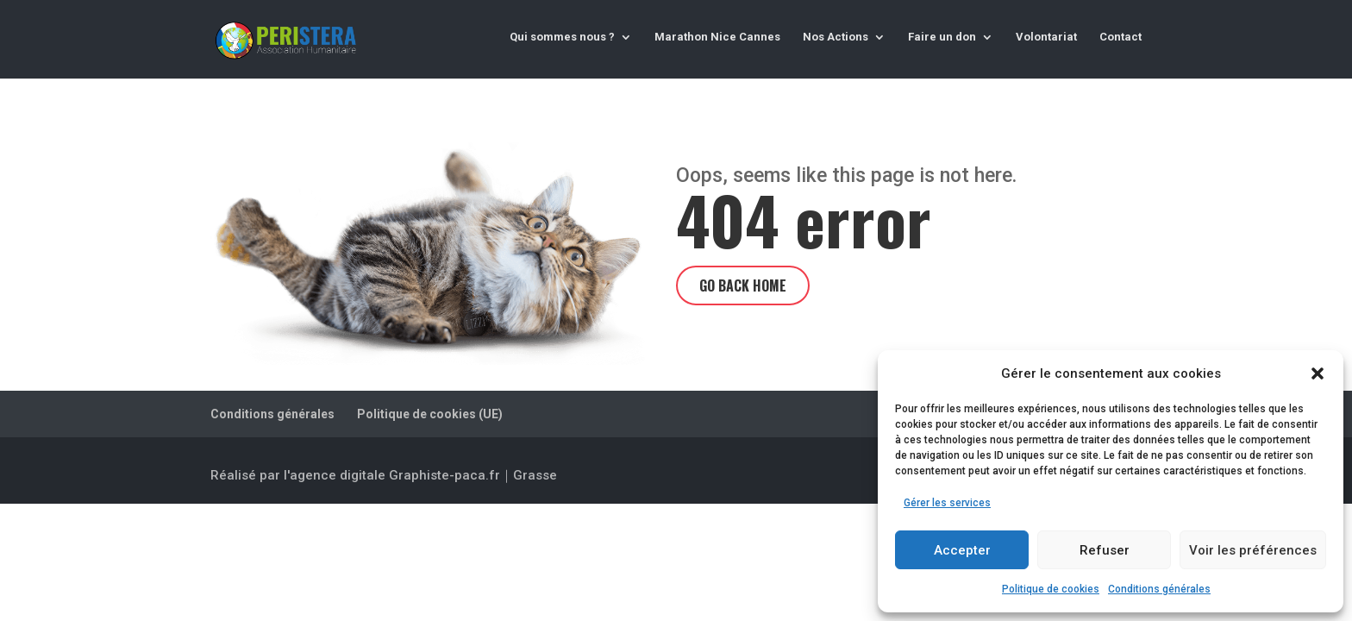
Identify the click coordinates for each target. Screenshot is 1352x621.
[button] (1317, 373)
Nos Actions (835, 37)
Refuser (1105, 550)
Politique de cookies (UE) (430, 414)
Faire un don (942, 37)
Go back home (742, 285)
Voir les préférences (1253, 550)
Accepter (962, 550)
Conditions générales (1159, 589)
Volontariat (1046, 37)
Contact (1120, 37)
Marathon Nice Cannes (717, 37)
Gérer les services (947, 503)
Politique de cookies (1050, 589)
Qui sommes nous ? (562, 37)
